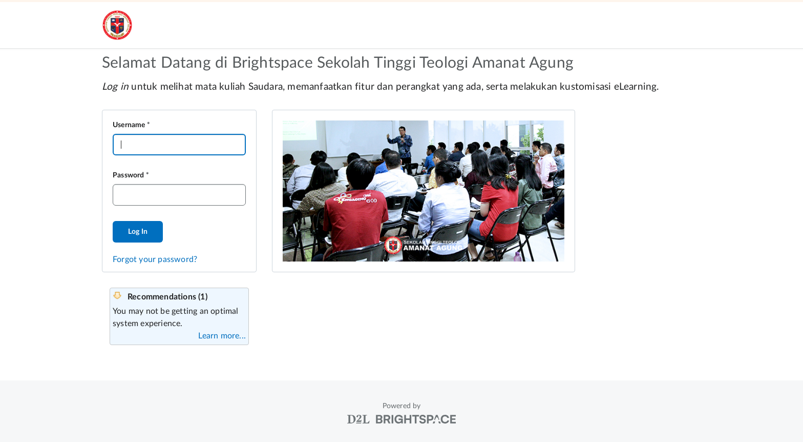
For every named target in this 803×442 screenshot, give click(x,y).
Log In (137, 231)
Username (129, 125)
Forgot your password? (155, 259)
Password (128, 175)
